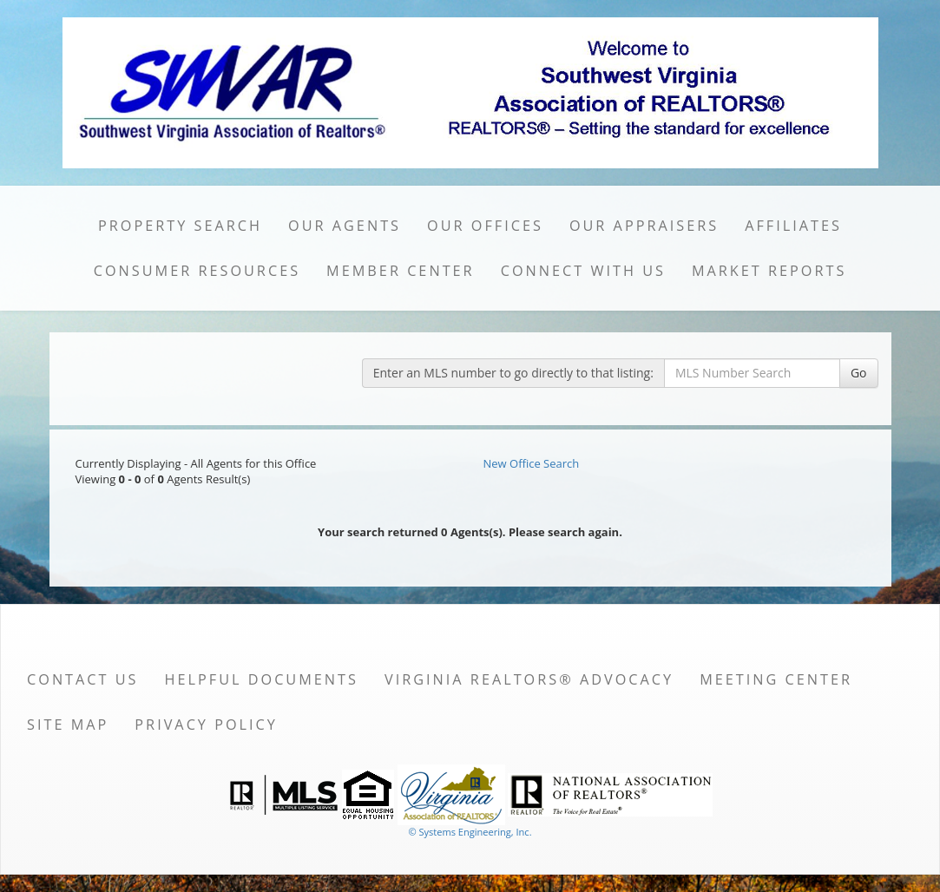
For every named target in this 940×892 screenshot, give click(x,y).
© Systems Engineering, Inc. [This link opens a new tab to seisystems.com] (469, 831)
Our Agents (344, 225)
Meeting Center (776, 679)
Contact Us (83, 679)
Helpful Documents (261, 679)
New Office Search (531, 463)
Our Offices (485, 225)
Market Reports (769, 270)
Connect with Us (583, 270)
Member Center (400, 270)
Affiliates (793, 225)
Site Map (67, 724)
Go (859, 372)
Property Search (180, 225)
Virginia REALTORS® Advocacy (529, 679)
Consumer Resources (197, 270)
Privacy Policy (206, 724)
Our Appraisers (644, 225)
